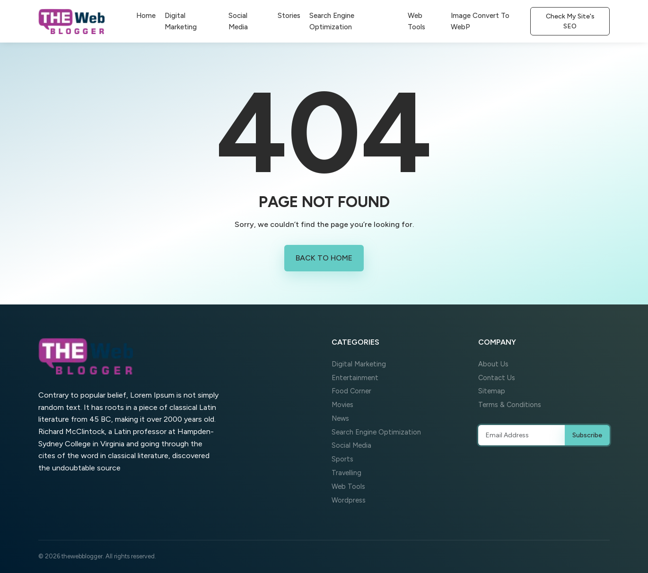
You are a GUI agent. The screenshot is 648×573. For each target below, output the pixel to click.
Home (146, 15)
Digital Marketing (181, 21)
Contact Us (496, 377)
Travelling (346, 473)
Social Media (238, 21)
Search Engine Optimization (331, 21)
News (340, 418)
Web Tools (416, 21)
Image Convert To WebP (480, 21)
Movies (342, 404)
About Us (493, 364)
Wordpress (349, 500)
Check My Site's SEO (570, 21)
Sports (342, 459)
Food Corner (351, 391)
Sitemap (491, 391)
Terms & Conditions (509, 404)
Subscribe (587, 435)
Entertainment (355, 377)
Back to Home (324, 257)
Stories (289, 15)
